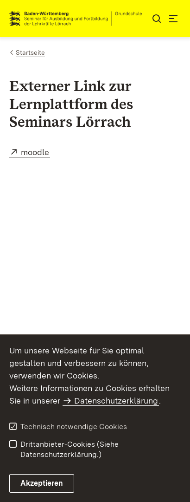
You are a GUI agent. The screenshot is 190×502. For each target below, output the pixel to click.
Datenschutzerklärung (116, 400)
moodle (35, 152)
